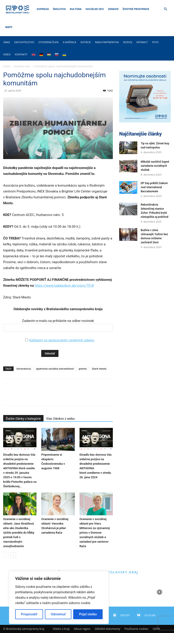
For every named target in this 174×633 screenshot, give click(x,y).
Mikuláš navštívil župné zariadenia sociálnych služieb (155, 165)
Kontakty (21, 54)
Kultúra (75, 9)
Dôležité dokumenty (107, 629)
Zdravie (113, 9)
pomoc (83, 368)
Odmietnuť (58, 614)
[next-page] (13, 555)
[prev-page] (6, 555)
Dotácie (85, 42)
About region (82, 629)
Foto (155, 42)
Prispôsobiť (29, 614)
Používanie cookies (136, 629)
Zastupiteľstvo (24, 42)
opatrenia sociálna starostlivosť (55, 368)
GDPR (156, 629)
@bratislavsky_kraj (117, 572)
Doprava (43, 9)
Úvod (6, 66)
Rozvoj (127, 42)
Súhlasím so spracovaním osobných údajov (61, 340)
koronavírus (24, 368)
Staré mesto (99, 368)
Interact (142, 42)
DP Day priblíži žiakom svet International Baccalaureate (154, 187)
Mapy (8, 27)
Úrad (6, 42)
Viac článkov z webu (60, 418)
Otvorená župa (49, 42)
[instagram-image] (130, 592)
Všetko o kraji (61, 629)
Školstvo (59, 9)
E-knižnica (69, 42)
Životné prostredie (136, 9)
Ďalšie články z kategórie (23, 418)
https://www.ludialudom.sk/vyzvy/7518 (64, 286)
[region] (59, 597)
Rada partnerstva (107, 42)
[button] (165, 9)
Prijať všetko (88, 614)
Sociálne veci (95, 9)
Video (6, 54)
